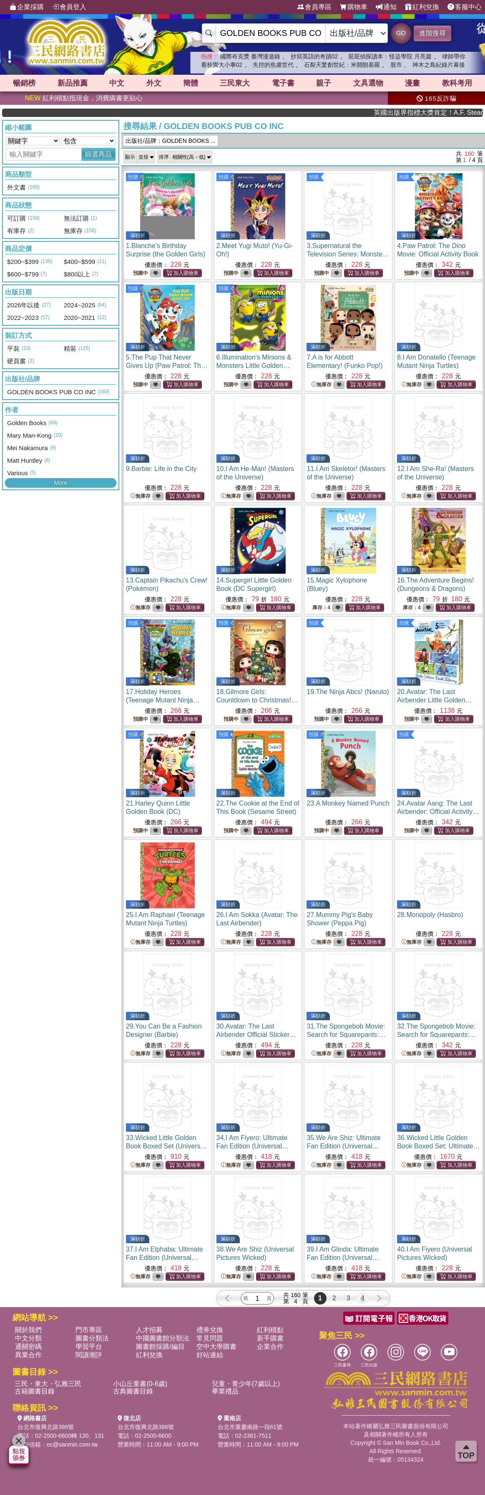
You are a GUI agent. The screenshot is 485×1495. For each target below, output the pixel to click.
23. (348, 803)
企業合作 (270, 1346)
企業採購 (27, 7)
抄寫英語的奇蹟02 (314, 56)
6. (254, 366)
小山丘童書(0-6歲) (140, 1383)
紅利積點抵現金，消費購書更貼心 (84, 97)
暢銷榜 (24, 83)
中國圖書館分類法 (162, 1338)
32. (436, 1034)
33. (166, 1146)
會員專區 (314, 7)
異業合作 (28, 1354)
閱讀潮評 (88, 1354)
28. (430, 914)
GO (401, 32)
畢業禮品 (225, 1391)
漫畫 (412, 83)
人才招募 (149, 1329)
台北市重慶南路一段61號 (250, 1427)
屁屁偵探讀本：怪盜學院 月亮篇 (390, 56)
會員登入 (69, 7)
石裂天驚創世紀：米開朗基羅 (342, 64)
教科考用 (457, 83)
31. (347, 1034)
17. (163, 700)
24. (438, 812)
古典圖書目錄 (133, 1391)
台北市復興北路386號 (46, 1427)
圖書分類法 (92, 1338)
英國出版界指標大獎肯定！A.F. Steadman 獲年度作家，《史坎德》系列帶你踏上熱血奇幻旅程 (448, 112)
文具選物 (368, 83)
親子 (323, 83)
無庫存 (322, 384)
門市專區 (88, 1329)
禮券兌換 (209, 1329)
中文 (116, 83)
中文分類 (28, 1338)
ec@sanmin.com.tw (72, 1444)
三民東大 (235, 83)
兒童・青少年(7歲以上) (246, 1383)
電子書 (283, 83)
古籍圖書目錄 (35, 1391)
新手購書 (270, 1338)
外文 (153, 83)
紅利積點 (270, 1329)
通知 (386, 7)
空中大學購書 (216, 1346)
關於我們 (28, 1329)
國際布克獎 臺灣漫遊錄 (250, 56)
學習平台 (88, 1346)
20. (434, 700)
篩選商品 (98, 154)
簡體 (190, 83)
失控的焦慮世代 (273, 64)
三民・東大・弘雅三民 (48, 1383)
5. (167, 366)
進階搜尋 (432, 33)
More (60, 482)
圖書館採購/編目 (160, 1346)
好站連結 (209, 1354)
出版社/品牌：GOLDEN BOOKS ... (171, 140)
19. (348, 691)
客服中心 (464, 7)
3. (348, 254)
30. (256, 1034)
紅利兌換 (422, 7)
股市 (396, 64)
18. (257, 700)
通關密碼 (28, 1346)
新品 (73, 83)
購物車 (353, 7)
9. (161, 468)
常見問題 (209, 1338)
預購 (133, 177)
